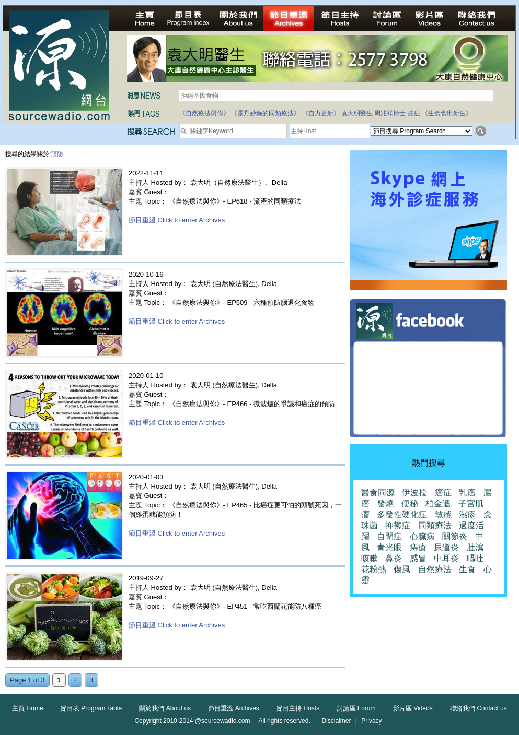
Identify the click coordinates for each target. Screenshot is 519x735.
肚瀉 (475, 547)
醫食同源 (378, 492)
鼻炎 (393, 558)
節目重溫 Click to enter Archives (177, 220)
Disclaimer (336, 721)
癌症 (414, 113)
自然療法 (435, 569)
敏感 (443, 514)
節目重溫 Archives (233, 708)
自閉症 (389, 536)
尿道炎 (446, 547)
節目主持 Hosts (297, 708)
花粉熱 (373, 569)
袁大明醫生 (357, 113)
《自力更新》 (321, 113)
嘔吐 (475, 558)
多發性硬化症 (402, 514)
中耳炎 (446, 558)
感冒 (418, 558)
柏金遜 (438, 503)
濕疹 (467, 514)
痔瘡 (418, 547)
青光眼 (389, 547)
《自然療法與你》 (204, 113)
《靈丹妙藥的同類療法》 (265, 113)
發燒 (385, 503)
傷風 (402, 569)
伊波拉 (414, 492)
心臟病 (422, 536)
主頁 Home (27, 708)
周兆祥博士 (390, 113)
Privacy (371, 721)
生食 (467, 569)
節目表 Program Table (91, 708)
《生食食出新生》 (447, 113)
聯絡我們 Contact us (478, 708)
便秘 (409, 503)
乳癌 (467, 492)
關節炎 (454, 536)
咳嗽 (369, 558)
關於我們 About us (165, 708)
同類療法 (435, 525)
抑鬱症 (397, 525)
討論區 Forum (356, 708)
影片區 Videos (413, 708)
